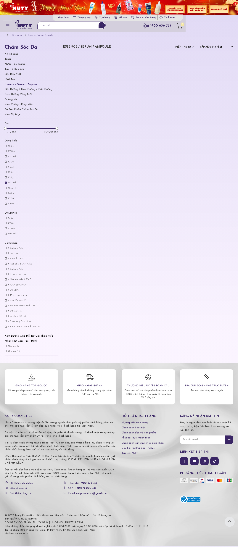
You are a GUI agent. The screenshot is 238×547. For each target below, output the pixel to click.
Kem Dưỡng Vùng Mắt (18, 95)
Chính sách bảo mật (133, 428)
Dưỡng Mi (11, 100)
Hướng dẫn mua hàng (135, 423)
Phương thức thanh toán (136, 439)
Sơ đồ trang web (103, 516)
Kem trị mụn (12, 115)
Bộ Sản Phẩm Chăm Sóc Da (21, 110)
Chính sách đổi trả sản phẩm (139, 434)
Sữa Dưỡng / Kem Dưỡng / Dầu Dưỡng (28, 90)
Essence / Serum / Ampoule (21, 85)
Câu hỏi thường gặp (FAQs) (138, 449)
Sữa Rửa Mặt (13, 75)
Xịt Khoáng (11, 55)
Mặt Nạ (10, 80)
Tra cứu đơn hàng (193, 18)
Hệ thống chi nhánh (21, 484)
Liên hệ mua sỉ (18, 489)
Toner (8, 60)
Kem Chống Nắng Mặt (19, 105)
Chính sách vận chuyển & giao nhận (143, 444)
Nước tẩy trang (15, 65)
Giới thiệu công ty (20, 494)
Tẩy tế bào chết (15, 70)
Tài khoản (220, 18)
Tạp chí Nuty (130, 454)
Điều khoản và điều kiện (50, 516)
